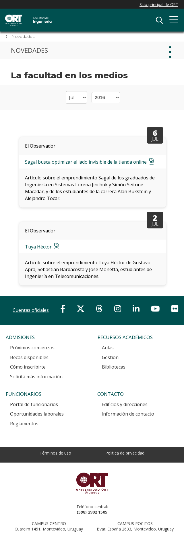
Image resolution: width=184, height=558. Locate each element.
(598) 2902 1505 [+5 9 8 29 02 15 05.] (92, 512)
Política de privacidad (124, 453)
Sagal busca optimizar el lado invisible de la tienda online (86, 162)
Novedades (22, 36)
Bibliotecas (113, 367)
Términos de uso (55, 453)
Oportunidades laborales (37, 414)
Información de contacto (128, 414)
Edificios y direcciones (125, 404)
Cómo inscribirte (28, 367)
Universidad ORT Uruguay (92, 483)
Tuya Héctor (38, 247)
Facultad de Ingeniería (64, 15)
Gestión (110, 357)
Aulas (108, 347)
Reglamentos (24, 423)
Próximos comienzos (32, 347)
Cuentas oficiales (31, 310)
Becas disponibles (29, 357)
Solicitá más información (36, 376)
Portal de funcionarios (34, 404)
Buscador (159, 20)
